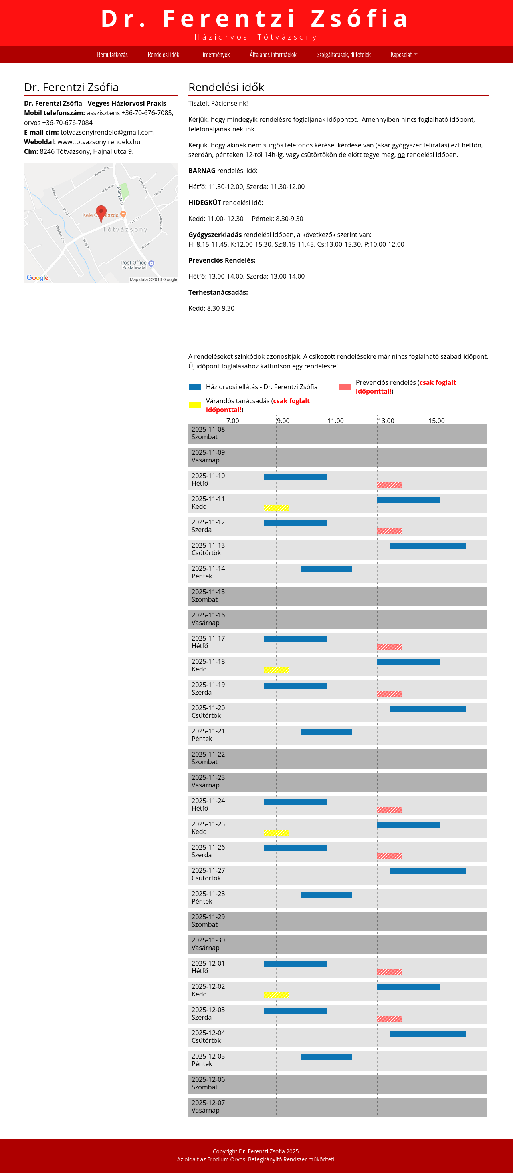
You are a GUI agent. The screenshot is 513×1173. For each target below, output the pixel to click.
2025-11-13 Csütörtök (208, 549)
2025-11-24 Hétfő (208, 804)
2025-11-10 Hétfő (208, 479)
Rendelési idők (163, 54)
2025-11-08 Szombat (208, 433)
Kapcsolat (401, 54)
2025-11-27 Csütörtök (208, 874)
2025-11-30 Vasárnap (208, 944)
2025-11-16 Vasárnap (208, 619)
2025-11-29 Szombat (208, 920)
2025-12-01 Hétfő (208, 967)
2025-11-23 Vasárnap (208, 781)
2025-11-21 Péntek (208, 735)
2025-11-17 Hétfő (208, 642)
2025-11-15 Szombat (208, 595)
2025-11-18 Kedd (208, 665)
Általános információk (273, 54)
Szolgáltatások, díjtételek (344, 54)
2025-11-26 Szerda (208, 851)
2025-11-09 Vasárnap (208, 456)
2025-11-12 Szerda (208, 526)
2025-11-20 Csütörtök (208, 711)
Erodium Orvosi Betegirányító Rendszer (257, 1159)
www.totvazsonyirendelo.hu (99, 141)
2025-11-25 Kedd (208, 827)
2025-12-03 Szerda (208, 1013)
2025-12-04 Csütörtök (208, 1036)
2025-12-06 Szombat (208, 1083)
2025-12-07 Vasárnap (208, 1106)
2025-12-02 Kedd (208, 990)
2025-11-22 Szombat (208, 758)
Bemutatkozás (112, 54)
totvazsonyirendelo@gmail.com (107, 132)
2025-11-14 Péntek (208, 572)
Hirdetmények (214, 54)
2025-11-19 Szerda (208, 688)
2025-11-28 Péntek (208, 897)
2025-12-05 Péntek (208, 1060)
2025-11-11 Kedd (208, 502)
